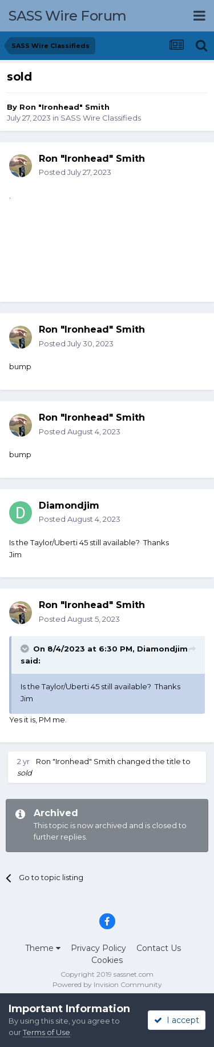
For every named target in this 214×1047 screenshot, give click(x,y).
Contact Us (158, 948)
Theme (42, 948)
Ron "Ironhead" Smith (64, 106)
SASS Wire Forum (68, 15)
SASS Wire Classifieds (100, 117)
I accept (176, 1020)
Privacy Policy (98, 948)
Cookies (107, 960)
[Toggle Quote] (26, 648)
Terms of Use (46, 1032)
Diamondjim (162, 648)
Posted (75, 172)
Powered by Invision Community (107, 984)
